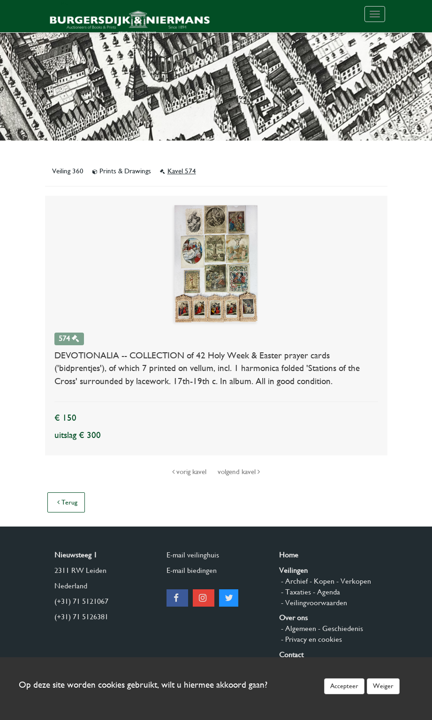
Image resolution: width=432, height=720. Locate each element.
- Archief (293, 581)
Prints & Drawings (122, 171)
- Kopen (321, 581)
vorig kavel (190, 472)
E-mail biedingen (192, 570)
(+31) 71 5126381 (81, 616)
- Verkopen (352, 581)
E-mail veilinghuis (193, 554)
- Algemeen (297, 628)
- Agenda (325, 591)
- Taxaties (295, 591)
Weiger (383, 686)
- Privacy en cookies (310, 639)
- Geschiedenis (339, 628)
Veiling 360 (68, 171)
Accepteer (344, 686)
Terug (67, 502)
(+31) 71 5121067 (81, 601)
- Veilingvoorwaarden (313, 602)
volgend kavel (239, 472)
